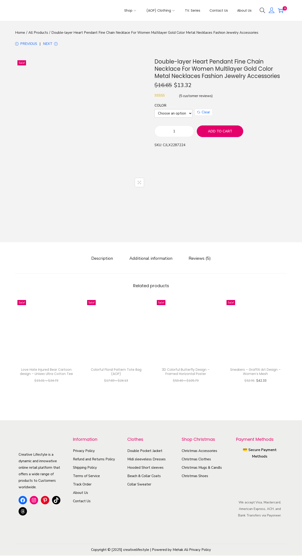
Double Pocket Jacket (144, 451)
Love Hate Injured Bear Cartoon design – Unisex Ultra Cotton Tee (46, 372)
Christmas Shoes (195, 476)
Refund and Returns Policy (94, 459)
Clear (203, 113)
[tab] (104, 259)
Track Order (82, 484)
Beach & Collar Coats (144, 476)
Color (160, 106)
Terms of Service (86, 476)
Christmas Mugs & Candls (202, 468)
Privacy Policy (84, 451)
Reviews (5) (198, 259)
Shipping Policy (85, 468)
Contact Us (82, 501)
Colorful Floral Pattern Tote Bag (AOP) (116, 372)
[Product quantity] (174, 132)
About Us (80, 493)
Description (104, 259)
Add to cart (220, 132)
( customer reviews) (196, 96)
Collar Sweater (139, 484)
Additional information (150, 259)
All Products (38, 32)
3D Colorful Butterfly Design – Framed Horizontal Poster (186, 372)
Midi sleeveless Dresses (146, 459)
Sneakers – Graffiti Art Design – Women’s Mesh (255, 372)
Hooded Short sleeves (145, 468)
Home (20, 32)
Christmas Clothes (196, 459)
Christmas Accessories (199, 451)
